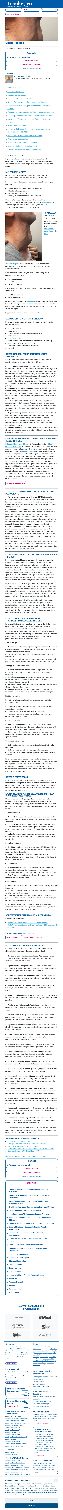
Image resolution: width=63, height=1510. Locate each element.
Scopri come (40, 1455)
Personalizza (27, 1495)
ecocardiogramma (38, 1357)
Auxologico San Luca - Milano (14, 1465)
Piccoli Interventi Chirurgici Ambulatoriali (25, 1210)
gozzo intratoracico (14, 338)
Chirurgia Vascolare (39, 1384)
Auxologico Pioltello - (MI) (12, 1427)
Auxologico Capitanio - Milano (14, 1460)
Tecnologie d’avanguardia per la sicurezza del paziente (30, 112)
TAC (53, 1351)
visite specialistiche (50, 1357)
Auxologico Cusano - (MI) (12, 1432)
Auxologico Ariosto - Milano (13, 1416)
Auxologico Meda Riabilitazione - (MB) (16, 1437)
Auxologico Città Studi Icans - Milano (16, 1418)
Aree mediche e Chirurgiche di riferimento (24, 135)
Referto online (29, 10)
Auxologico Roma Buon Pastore (14, 1472)
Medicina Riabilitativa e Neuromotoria (44, 1396)
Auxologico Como (10, 1439)
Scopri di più (11, 1363)
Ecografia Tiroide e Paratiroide (28, 313)
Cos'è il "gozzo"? (15, 88)
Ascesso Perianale (16, 1282)
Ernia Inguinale (15, 1268)
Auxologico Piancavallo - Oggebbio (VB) (17, 1467)
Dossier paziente (13, 14)
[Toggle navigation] (56, 4)
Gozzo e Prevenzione (16, 125)
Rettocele (12, 1285)
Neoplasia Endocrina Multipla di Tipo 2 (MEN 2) (25, 1151)
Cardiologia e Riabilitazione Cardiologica (45, 1377)
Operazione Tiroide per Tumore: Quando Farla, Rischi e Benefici (31, 1149)
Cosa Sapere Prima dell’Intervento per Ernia (26, 1245)
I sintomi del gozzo (15, 91)
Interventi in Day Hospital (19, 1258)
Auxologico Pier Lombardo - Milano (15, 1423)
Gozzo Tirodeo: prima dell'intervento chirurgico (27, 102)
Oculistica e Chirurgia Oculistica (42, 1401)
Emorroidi (13, 1278)
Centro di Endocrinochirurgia (18, 444)
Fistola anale (14, 1292)
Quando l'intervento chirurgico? (20, 98)
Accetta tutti (31, 1505)
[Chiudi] (56, 1480)
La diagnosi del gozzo (16, 95)
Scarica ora (12, 1406)
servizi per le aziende (39, 1363)
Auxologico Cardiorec (11, 1452)
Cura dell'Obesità (38, 1379)
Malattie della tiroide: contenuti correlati (24, 150)
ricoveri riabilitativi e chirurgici (47, 1361)
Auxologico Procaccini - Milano (14, 1425)
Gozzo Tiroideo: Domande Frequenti (22, 142)
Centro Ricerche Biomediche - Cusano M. (17, 1474)
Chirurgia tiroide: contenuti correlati (22, 146)
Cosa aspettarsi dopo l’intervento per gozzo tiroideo (29, 116)
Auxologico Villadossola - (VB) (14, 1446)
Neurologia (36, 1399)
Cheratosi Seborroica (17, 1261)
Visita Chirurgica (31, 61)
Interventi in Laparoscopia (19, 1254)
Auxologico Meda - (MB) (12, 1434)
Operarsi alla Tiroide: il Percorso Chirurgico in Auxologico (31, 1223)
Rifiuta (31, 1500)
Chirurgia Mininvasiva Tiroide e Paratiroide (23, 1146)
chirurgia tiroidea (29, 451)
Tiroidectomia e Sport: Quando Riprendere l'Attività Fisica (31, 1207)
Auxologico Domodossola (12, 1441)
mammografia (51, 1353)
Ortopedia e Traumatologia (41, 1403)
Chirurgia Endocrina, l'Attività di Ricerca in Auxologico (27, 1144)
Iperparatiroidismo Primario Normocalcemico (26, 1275)
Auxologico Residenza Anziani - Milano (16, 1469)
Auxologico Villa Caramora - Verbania (16, 1443)
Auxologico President (11, 1454)
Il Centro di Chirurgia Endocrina (19, 1141)
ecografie (36, 1355)
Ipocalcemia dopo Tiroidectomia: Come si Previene (29, 1214)
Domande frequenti (49, 10)
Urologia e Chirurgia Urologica (42, 1406)
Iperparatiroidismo (16, 1271)
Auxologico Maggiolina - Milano (14, 1420)
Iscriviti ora (39, 1476)
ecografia (31, 301)
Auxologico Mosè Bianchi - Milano (15, 1463)
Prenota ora (12, 1394)
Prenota (9, 10)
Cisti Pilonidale (15, 1289)
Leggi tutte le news (41, 1423)
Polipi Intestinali (15, 1264)
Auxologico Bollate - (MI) (12, 1430)
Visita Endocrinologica (31, 65)
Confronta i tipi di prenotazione (31, 68)
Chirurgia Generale (38, 1381)
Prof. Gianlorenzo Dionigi (22, 76)
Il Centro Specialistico (16, 483)
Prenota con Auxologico (17, 139)
